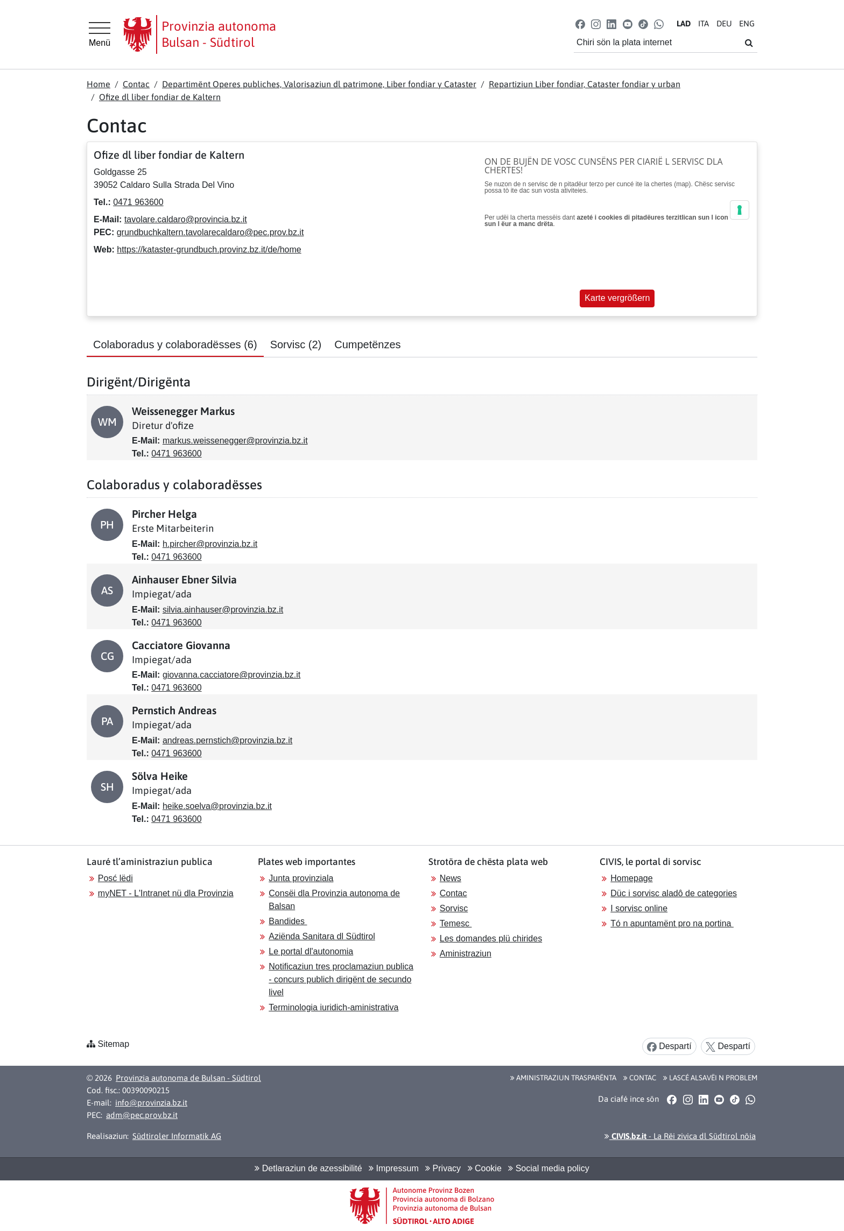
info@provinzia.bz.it (151, 1102)
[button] (580, 23)
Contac (136, 84)
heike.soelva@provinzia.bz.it (217, 806)
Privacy (443, 1168)
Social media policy (548, 1168)
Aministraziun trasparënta (563, 1077)
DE (724, 23)
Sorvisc (454, 908)
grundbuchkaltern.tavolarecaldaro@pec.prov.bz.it (210, 232)
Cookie (485, 1168)
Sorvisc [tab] (296, 344)
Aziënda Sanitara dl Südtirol (322, 936)
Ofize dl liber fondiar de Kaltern (160, 97)
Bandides (288, 921)
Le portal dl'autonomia (311, 951)
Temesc (456, 923)
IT (703, 23)
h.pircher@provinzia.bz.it (210, 543)
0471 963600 (138, 202)
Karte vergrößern (617, 298)
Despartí (669, 1047)
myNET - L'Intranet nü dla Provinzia (166, 893)
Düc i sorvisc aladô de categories (673, 893)
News (450, 878)
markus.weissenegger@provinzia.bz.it (235, 440)
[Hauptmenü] (99, 34)
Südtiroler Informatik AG (176, 1136)
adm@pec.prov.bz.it (142, 1115)
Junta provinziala (301, 878)
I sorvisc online (638, 908)
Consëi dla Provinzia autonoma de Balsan (334, 900)
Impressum (394, 1168)
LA (684, 23)
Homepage (631, 878)
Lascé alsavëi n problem (710, 1077)
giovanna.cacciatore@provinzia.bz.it (231, 674)
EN (747, 23)
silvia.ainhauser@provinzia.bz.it (223, 609)
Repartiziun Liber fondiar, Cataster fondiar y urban (584, 84)
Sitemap (113, 1044)
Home (98, 84)
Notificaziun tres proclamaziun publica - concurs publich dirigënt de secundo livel (341, 979)
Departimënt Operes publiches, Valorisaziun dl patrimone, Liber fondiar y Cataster (319, 84)
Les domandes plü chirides (491, 938)
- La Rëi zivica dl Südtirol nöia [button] (680, 1136)
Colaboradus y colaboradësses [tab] (175, 344)
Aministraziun (465, 953)
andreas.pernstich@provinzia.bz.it (227, 740)
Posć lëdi (115, 878)
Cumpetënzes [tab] (367, 344)
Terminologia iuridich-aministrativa (333, 1007)
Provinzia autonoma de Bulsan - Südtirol (188, 1077)
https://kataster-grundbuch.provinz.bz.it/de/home (209, 249)
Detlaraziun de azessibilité (308, 1168)
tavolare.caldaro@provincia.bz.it (185, 219)
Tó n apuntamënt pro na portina (672, 923)
